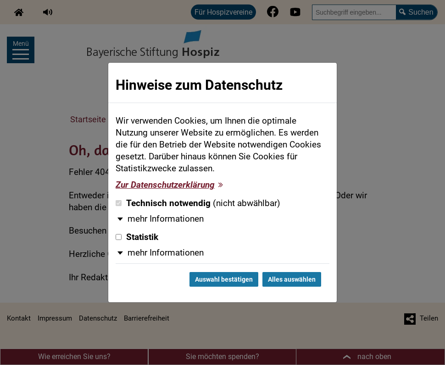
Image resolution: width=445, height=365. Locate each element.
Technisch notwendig (198, 203)
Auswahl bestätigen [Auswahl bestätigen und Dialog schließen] (224, 279)
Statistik (137, 237)
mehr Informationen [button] (166, 219)
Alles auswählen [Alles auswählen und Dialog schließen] (292, 279)
